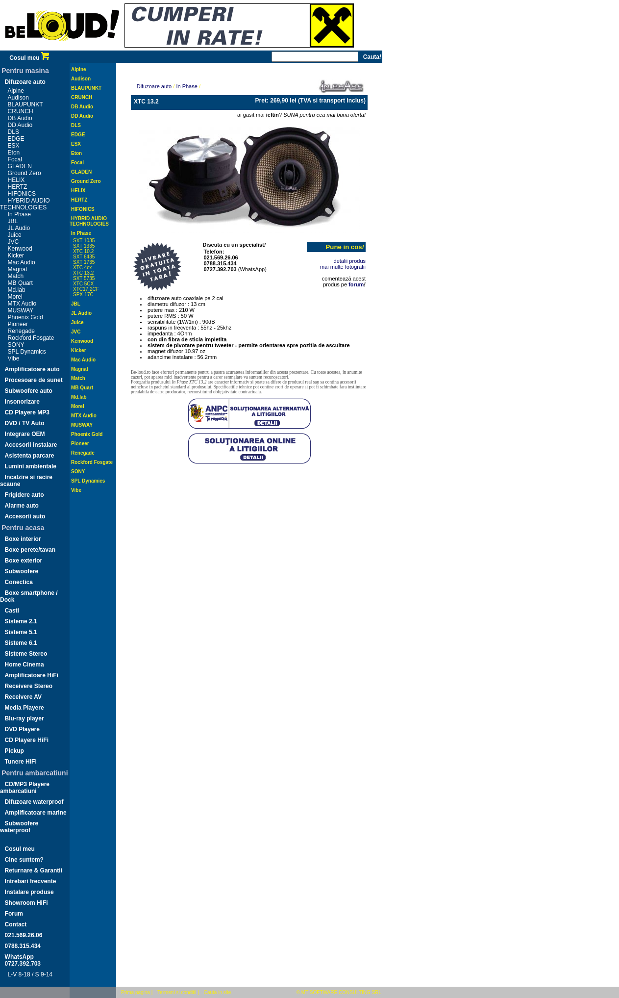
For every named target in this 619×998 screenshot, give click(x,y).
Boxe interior (23, 539)
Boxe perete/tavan (30, 549)
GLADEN (20, 166)
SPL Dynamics (27, 351)
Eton (14, 152)
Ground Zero (24, 173)
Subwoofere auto (28, 390)
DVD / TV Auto (25, 423)
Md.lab (16, 289)
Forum (14, 913)
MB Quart (20, 283)
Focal (15, 159)
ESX (14, 145)
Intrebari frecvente (30, 881)
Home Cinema (24, 664)
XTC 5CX (83, 283)
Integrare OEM (25, 434)
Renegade (21, 331)
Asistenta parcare (29, 455)
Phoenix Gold (25, 317)
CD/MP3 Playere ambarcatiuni (25, 787)
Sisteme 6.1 (21, 643)
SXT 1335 (84, 246)
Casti (12, 610)
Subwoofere (22, 571)
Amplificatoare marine (36, 812)
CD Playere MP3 (27, 412)
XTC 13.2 (83, 273)
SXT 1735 (84, 262)
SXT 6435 (84, 256)
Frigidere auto (24, 494)
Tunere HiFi (21, 761)
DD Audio (20, 125)
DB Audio (20, 118)
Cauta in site (217, 992)
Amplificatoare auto (32, 369)
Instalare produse (29, 892)
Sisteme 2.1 (21, 621)
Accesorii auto (25, 516)
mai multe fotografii (343, 267)
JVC (13, 241)
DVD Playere (22, 729)
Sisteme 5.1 (21, 632)
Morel (15, 296)
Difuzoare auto (25, 81)
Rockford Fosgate (31, 337)
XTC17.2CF (86, 289)
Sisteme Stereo (26, 653)
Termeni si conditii (176, 992)
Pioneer (18, 324)
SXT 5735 (84, 278)
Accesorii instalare (31, 444)
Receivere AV (23, 696)
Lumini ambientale (30, 466)
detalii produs (350, 261)
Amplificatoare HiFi (31, 675)
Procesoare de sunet (34, 380)
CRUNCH (20, 111)
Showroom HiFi (26, 902)
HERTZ (17, 186)
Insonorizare (22, 401)
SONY (16, 344)
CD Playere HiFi (27, 740)
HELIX (16, 180)
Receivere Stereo (28, 686)
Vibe (14, 358)
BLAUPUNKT (25, 104)
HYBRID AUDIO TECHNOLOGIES (25, 204)
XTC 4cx (82, 267)
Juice (15, 234)
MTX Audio (22, 303)
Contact (16, 924)
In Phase (19, 214)
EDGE (16, 138)
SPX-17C (83, 294)
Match (16, 276)
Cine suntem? (24, 859)
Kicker (16, 255)
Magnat (17, 269)
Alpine (16, 90)
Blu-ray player (24, 718)
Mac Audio (21, 262)
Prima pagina (135, 992)
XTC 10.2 (83, 251)
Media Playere (24, 707)
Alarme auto (22, 505)
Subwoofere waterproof (19, 827)
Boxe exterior (24, 560)
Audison (18, 97)
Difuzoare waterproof (34, 801)
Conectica (19, 582)
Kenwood (20, 248)
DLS (13, 131)
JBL (13, 221)
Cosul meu (29, 57)
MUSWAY (21, 310)
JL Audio (19, 228)
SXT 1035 (84, 240)
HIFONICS (22, 193)
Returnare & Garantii (33, 870)
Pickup (14, 750)
